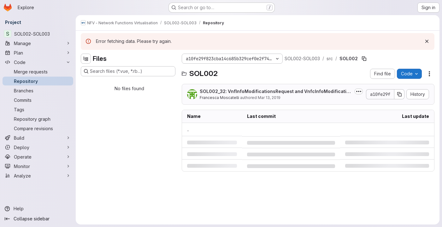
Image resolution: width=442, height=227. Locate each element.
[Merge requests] (38, 71)
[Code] (38, 62)
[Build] (38, 137)
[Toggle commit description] (359, 91)
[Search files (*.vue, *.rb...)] (128, 71)
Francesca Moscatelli (219, 97)
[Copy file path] (364, 59)
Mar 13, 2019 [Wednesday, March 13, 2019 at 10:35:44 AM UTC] (269, 97)
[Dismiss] (427, 41)
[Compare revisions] (38, 128)
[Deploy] (38, 147)
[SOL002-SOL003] (38, 33)
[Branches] (38, 90)
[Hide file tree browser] (86, 59)
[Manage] (38, 43)
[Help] (38, 208)
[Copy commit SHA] (399, 94)
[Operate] (38, 156)
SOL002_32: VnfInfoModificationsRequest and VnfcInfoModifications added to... (276, 92)
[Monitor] (38, 166)
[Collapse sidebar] (38, 218)
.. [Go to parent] (188, 129)
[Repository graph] (38, 118)
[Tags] (38, 109)
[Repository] (38, 81)
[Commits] (38, 100)
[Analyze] (38, 175)
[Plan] (38, 52)
